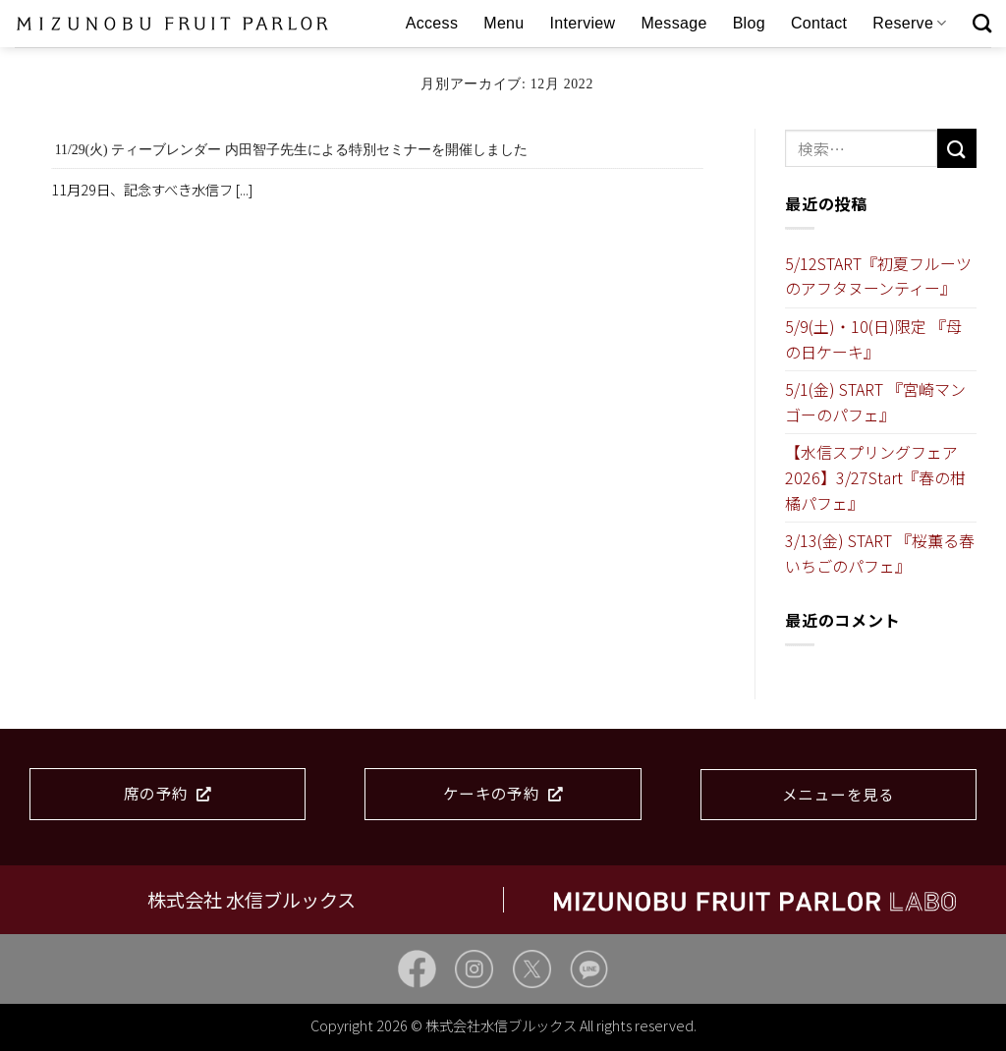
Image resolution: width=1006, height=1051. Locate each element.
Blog (749, 23)
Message (673, 23)
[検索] (982, 23)
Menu (503, 23)
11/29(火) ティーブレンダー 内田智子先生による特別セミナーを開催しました (291, 149)
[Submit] (957, 148)
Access (432, 23)
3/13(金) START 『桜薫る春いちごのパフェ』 (880, 553)
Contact (819, 23)
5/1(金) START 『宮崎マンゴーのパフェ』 (875, 401)
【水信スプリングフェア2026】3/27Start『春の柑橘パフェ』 (875, 477)
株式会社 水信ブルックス (251, 899)
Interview (583, 23)
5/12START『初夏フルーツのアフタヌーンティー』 (878, 276)
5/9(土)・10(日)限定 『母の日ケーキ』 (873, 338)
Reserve (909, 23)
